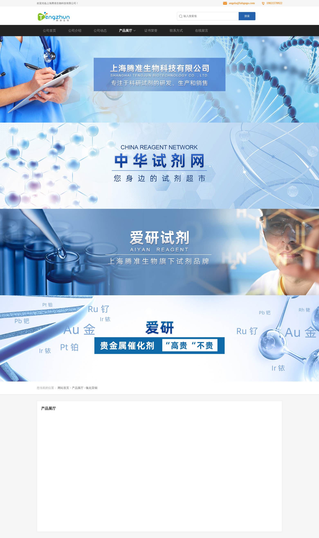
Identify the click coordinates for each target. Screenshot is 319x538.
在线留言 (201, 30)
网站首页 (63, 387)
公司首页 (49, 30)
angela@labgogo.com (242, 3)
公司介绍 (74, 30)
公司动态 (100, 30)
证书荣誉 (150, 30)
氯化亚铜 (91, 387)
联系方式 (176, 30)
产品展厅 (125, 30)
